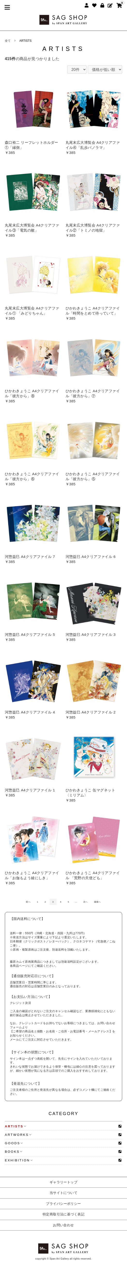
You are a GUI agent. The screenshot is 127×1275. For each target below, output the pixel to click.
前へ (28, 902)
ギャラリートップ (64, 1182)
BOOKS (13, 1151)
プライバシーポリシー (63, 1204)
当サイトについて (64, 1193)
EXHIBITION (19, 1160)
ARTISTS (25, 40)
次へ (85, 902)
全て (8, 40)
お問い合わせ (63, 1225)
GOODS (14, 1143)
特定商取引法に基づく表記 (63, 1214)
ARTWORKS (18, 1135)
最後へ (97, 902)
